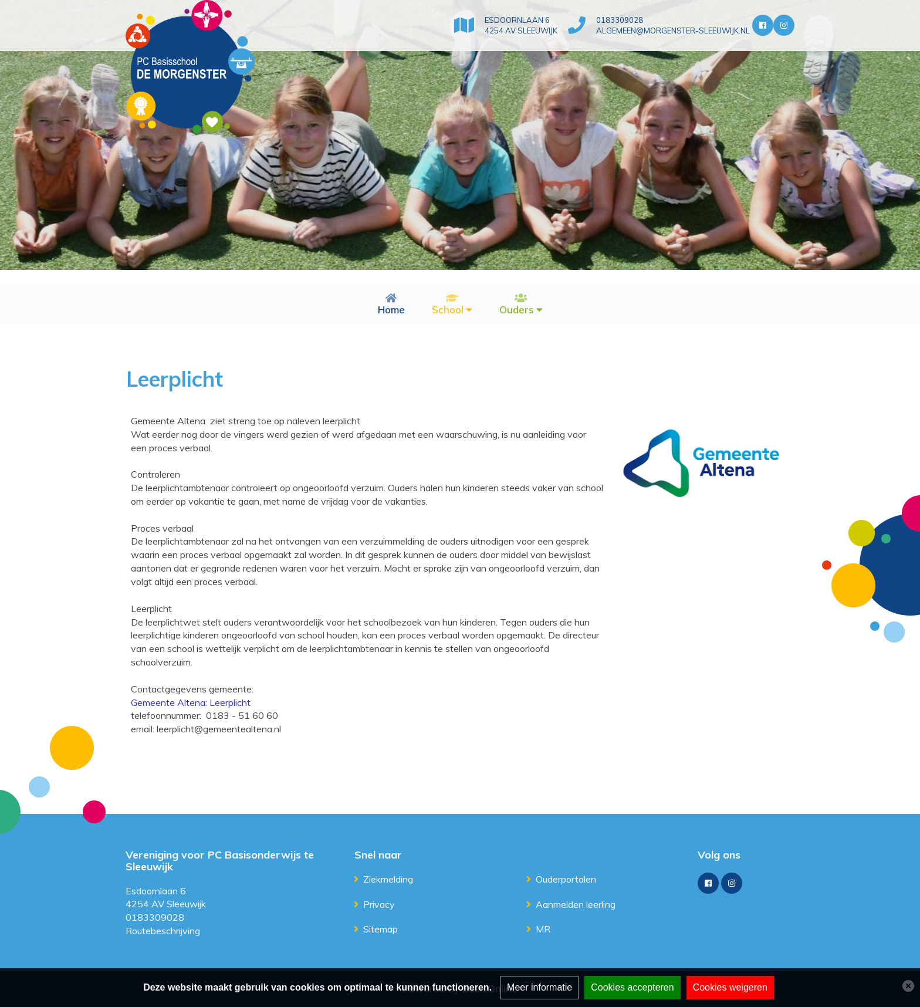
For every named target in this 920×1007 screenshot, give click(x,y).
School (448, 309)
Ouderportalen (566, 879)
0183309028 (619, 20)
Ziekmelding (388, 879)
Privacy (379, 904)
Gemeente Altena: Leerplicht (191, 702)
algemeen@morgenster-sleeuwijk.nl (673, 30)
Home (391, 309)
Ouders (516, 309)
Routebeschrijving (163, 931)
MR (543, 929)
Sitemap (380, 929)
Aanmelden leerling (575, 904)
